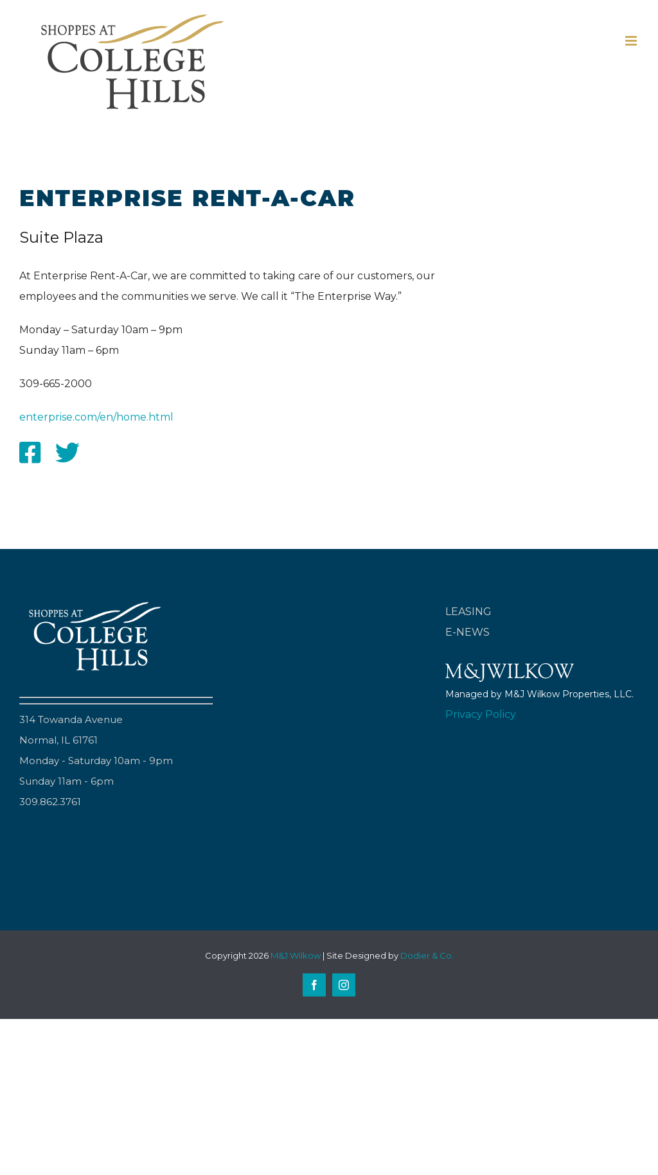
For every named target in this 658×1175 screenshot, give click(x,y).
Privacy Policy (480, 714)
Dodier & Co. (427, 955)
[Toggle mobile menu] (632, 41)
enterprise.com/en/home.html (96, 417)
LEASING (468, 611)
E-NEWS (467, 632)
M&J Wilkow (296, 955)
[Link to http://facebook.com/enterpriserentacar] (29, 452)
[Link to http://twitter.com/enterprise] (67, 452)
